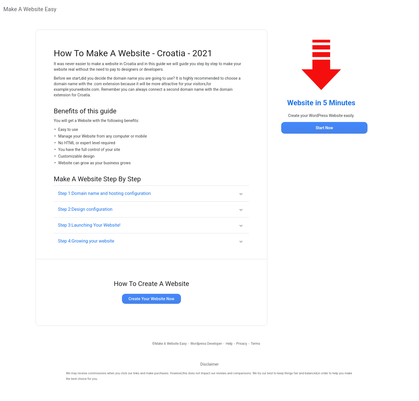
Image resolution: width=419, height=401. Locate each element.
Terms (255, 344)
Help (229, 344)
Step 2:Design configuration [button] (85, 209)
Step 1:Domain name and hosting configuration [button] (104, 193)
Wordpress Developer (206, 344)
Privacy (241, 344)
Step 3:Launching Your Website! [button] (89, 225)
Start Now (324, 128)
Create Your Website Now (152, 299)
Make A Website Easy (29, 9)
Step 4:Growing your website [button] (86, 241)
